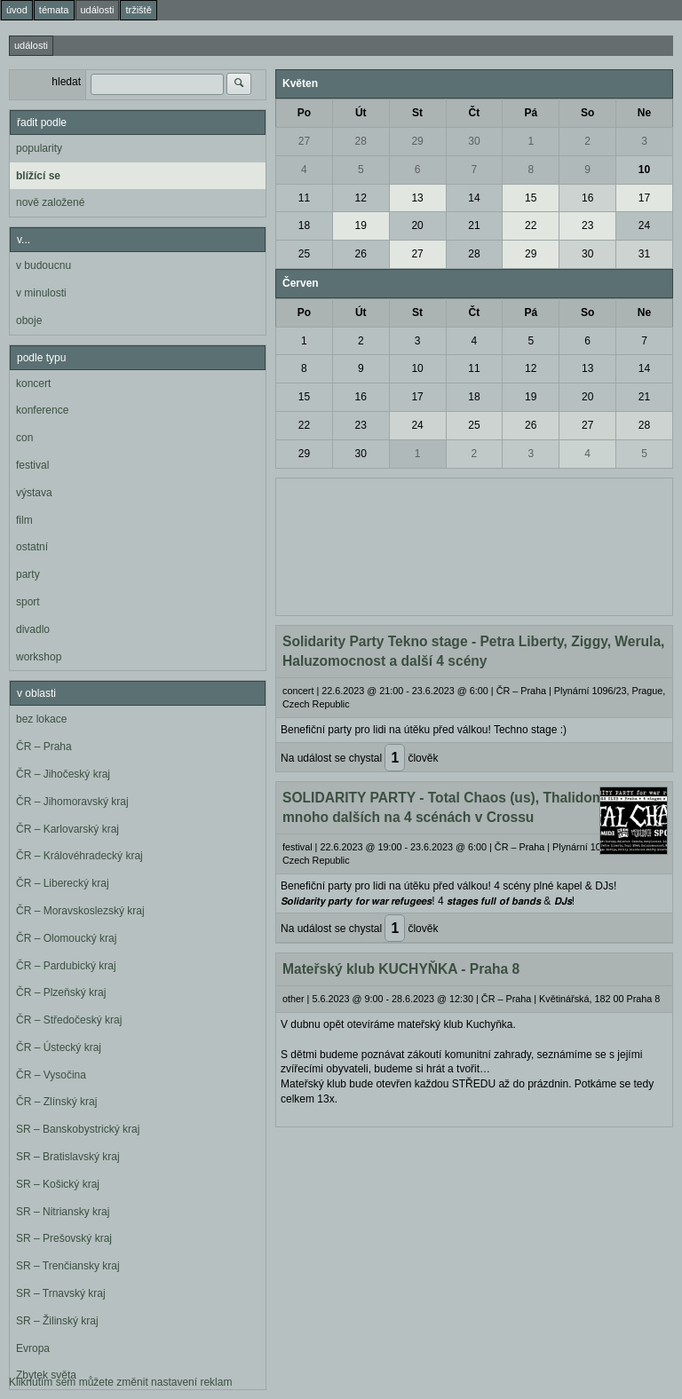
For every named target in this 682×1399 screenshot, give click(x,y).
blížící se (38, 176)
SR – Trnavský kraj (61, 1293)
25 (304, 254)
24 (644, 225)
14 (474, 198)
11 (304, 198)
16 (587, 198)
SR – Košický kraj (57, 1184)
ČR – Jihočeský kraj (63, 774)
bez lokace (41, 719)
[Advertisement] (474, 545)
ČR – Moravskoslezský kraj (80, 911)
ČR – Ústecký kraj (58, 1047)
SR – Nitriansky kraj (62, 1211)
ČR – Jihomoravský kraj (72, 801)
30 (474, 141)
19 (361, 225)
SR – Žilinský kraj (57, 1321)
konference (42, 410)
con (24, 437)
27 (304, 141)
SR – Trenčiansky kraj (68, 1266)
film (24, 520)
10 (644, 169)
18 (304, 225)
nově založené (50, 202)
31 (644, 254)
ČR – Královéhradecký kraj (79, 856)
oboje (29, 320)
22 (530, 225)
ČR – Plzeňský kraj (61, 992)
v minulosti (41, 293)
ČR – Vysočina (51, 1075)
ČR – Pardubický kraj (66, 966)
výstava (34, 492)
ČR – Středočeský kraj (69, 1020)
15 (530, 198)
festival (32, 465)
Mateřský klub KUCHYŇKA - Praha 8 (400, 968)
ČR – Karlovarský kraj (67, 829)
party (28, 574)
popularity (39, 148)
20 (417, 225)
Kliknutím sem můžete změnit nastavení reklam (120, 1382)
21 (474, 225)
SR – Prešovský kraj (64, 1238)
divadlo (33, 629)
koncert (33, 383)
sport (28, 602)
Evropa (33, 1348)
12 (361, 198)
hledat (66, 81)
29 (417, 141)
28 (361, 141)
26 (361, 254)
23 (587, 225)
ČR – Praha (44, 746)
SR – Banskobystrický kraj (77, 1129)
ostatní (32, 547)
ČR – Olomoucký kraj (66, 938)
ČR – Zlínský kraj (56, 1101)
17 (644, 198)
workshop (38, 657)
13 (417, 198)
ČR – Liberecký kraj (62, 883)
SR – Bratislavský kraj (68, 1156)
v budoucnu (43, 265)
